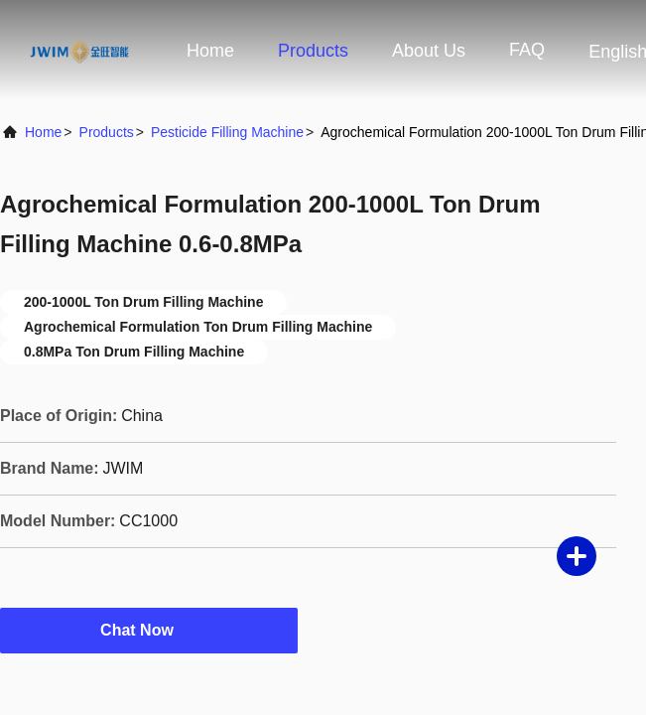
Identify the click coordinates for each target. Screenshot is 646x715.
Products (313, 51)
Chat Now (148, 630)
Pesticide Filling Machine (227, 132)
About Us (428, 51)
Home (210, 51)
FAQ (527, 50)
